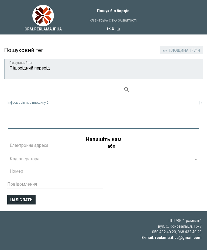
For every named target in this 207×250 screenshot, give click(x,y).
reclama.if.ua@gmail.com (178, 237)
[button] (103, 159)
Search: (167, 89)
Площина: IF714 (181, 50)
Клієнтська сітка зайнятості (113, 20)
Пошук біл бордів (113, 11)
